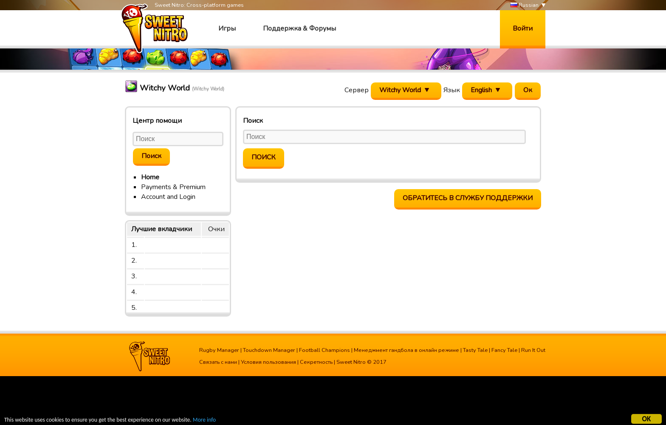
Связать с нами (218, 362)
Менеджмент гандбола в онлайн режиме (406, 350)
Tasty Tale (475, 350)
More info (204, 421)
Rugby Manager (219, 350)
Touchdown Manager (269, 350)
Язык (451, 90)
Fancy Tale (504, 350)
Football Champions (324, 350)
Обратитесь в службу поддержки (468, 198)
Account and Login (168, 196)
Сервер (356, 90)
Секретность (316, 362)
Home (150, 177)
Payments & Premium (173, 187)
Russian (525, 5)
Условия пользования (268, 362)
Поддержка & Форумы (299, 28)
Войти (523, 28)
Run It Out (533, 350)
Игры (227, 28)
